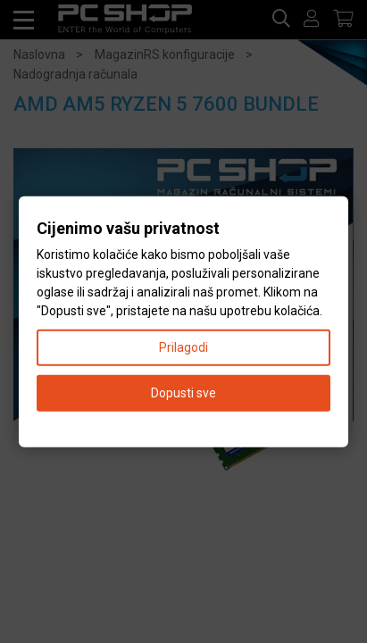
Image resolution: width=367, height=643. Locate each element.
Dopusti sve (183, 392)
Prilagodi (183, 346)
